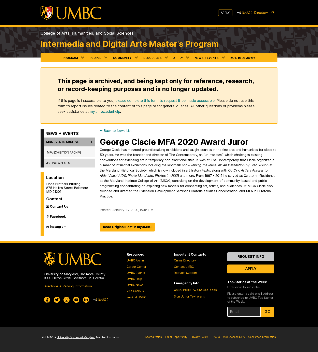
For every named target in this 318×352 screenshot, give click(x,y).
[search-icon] (273, 12)
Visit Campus (135, 291)
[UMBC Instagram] (66, 299)
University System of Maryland (76, 337)
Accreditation (153, 336)
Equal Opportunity (176, 336)
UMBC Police (182, 289)
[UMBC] (71, 12)
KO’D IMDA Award (242, 58)
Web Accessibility (234, 336)
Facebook (58, 218)
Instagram (58, 228)
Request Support (185, 272)
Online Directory (185, 260)
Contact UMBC (184, 266)
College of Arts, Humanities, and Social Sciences (87, 33)
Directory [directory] (261, 13)
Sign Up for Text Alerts (189, 296)
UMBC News (135, 285)
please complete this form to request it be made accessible (165, 100)
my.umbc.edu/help (105, 111)
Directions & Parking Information (67, 286)
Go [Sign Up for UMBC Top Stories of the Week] (267, 311)
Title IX (215, 336)
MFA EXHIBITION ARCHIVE (64, 152)
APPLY (178, 58)
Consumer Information (262, 336)
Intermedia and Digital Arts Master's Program (130, 44)
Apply (225, 12)
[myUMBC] (244, 12)
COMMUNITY (122, 58)
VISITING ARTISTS (57, 163)
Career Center (136, 266)
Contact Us (59, 206)
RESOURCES (152, 58)
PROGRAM (70, 58)
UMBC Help (134, 279)
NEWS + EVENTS (207, 58)
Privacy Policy (199, 336)
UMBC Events (136, 272)
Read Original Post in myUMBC (127, 227)
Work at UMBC (136, 297)
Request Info (250, 256)
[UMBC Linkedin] (86, 299)
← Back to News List (116, 131)
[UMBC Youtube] (76, 299)
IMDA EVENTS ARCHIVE (62, 142)
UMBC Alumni (135, 260)
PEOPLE (95, 58)
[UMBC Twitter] (56, 299)
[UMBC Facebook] (47, 299)
